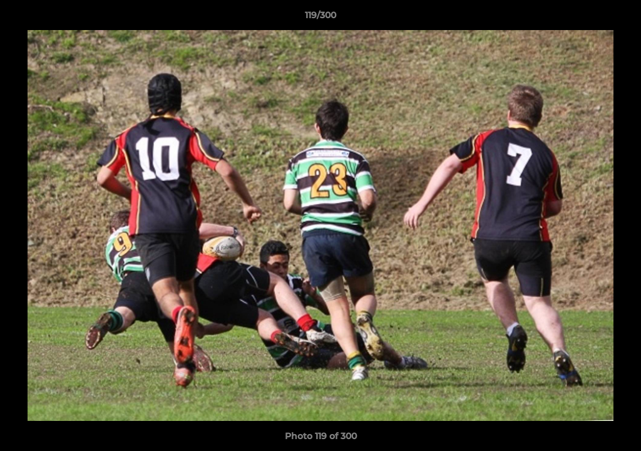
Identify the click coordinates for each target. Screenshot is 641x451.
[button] (618, 18)
